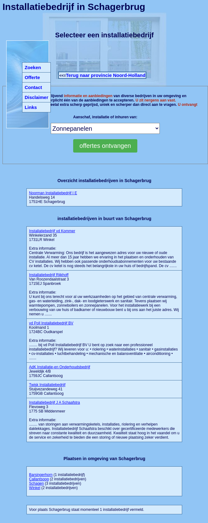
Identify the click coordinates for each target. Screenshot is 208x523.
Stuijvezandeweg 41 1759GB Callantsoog (47, 389)
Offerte (32, 77)
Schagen (36, 483)
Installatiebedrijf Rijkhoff (49, 275)
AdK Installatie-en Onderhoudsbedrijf (59, 367)
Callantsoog (39, 479)
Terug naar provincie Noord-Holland (105, 75)
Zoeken (33, 67)
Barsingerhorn (40, 475)
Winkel (34, 488)
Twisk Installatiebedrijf (47, 385)
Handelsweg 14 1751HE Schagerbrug (53, 197)
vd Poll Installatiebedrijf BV (51, 323)
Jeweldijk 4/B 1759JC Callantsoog (59, 371)
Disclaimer (36, 97)
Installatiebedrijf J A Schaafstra (54, 402)
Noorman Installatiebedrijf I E (53, 193)
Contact (33, 87)
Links (31, 107)
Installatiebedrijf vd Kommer (52, 231)
